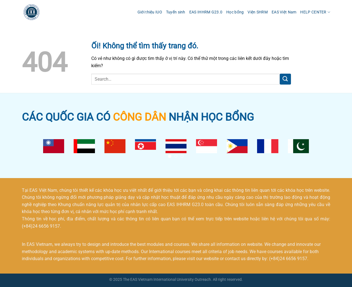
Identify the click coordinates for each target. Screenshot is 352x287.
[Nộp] (285, 79)
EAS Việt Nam (284, 12)
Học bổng (235, 12)
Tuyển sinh (175, 12)
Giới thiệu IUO (149, 12)
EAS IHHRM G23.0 (205, 12)
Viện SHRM (258, 12)
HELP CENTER (315, 12)
